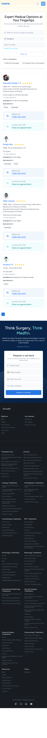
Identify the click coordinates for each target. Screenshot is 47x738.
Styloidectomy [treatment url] (29, 527)
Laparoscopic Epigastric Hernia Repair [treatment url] (12, 657)
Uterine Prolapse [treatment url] (29, 643)
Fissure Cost (5, 476)
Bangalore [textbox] (10, 39)
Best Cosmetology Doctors (32, 460)
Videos (4, 675)
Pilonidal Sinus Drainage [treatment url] (9, 566)
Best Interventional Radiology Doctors (33, 474)
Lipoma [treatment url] (4, 653)
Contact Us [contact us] (5, 430)
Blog (3, 672)
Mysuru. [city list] (26, 346)
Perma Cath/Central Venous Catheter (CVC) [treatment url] (33, 606)
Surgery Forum (6, 680)
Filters (23, 54)
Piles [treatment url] (3, 561)
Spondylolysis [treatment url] (28, 564)
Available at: (7, 100)
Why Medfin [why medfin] (5, 436)
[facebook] (16, 704)
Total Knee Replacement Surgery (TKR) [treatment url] (34, 486)
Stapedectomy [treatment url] (29, 535)
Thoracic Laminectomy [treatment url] (31, 579)
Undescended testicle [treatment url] (9, 499)
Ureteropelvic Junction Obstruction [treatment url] (9, 502)
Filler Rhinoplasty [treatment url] (7, 535)
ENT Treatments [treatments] (30, 519)
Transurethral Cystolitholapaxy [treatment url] (12, 508)
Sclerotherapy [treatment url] (28, 617)
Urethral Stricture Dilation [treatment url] (10, 511)
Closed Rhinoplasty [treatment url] (8, 530)
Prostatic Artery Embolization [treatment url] (11, 603)
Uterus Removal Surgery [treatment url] (32, 635)
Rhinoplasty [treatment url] (6, 527)
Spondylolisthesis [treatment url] (30, 561)
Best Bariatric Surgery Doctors (33, 471)
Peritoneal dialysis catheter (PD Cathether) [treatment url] (34, 610)
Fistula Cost (5, 473)
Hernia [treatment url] (4, 637)
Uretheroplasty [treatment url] (7, 496)
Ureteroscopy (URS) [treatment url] (8, 493)
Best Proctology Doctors (31, 466)
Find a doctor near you (31, 478)
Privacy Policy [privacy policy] (5, 425)
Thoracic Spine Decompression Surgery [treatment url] (34, 570)
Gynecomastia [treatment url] (6, 524)
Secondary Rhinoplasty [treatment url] (9, 533)
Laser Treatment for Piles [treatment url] (10, 564)
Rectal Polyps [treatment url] (6, 569)
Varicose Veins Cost (7, 455)
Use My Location (11, 48)
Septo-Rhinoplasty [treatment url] (30, 541)
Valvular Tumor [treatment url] (29, 652)
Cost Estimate (6, 688)
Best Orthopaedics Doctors (32, 457)
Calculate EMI (6, 683)
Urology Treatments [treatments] (9, 483)
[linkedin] (26, 704)
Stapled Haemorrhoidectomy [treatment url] (11, 580)
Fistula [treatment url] (4, 555)
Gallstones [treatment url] (5, 645)
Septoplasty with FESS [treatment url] (31, 544)
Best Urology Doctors (30, 455)
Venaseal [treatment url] (27, 614)
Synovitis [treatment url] (27, 493)
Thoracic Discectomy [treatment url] (31, 576)
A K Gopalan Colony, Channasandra (34, 63)
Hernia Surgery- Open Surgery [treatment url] (11, 640)
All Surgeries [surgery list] (28, 422)
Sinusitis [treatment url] (27, 530)
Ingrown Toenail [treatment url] (7, 660)
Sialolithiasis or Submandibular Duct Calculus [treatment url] (34, 547)
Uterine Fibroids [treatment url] (29, 646)
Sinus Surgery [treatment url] (28, 522)
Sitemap (4, 691)
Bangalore (27, 672)
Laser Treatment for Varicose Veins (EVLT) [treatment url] (33, 597)
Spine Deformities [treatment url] (30, 558)
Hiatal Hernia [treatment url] (6, 648)
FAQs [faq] (3, 433)
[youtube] (31, 704)
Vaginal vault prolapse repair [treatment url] (33, 638)
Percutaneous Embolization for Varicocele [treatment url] (12, 594)
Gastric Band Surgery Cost (9, 468)
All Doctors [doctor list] (28, 419)
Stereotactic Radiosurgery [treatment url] (32, 533)
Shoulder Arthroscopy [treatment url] (31, 502)
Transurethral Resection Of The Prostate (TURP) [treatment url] (12, 490)
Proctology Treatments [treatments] (10, 553)
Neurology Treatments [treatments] (32, 553)
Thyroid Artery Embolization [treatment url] (11, 598)
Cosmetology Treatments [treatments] (11, 519)
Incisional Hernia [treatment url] (7, 651)
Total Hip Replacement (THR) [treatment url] (33, 496)
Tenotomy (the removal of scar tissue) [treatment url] (34, 624)
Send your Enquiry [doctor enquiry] (30, 425)
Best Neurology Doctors (31, 468)
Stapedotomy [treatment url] (28, 538)
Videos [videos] (3, 422)
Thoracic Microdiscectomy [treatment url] (33, 573)
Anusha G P (8, 264)
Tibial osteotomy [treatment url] (29, 499)
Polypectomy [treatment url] (6, 577)
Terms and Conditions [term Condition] (8, 427)
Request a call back (23, 392)
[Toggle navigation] (43, 4)
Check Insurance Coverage (10, 686)
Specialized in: (8, 104)
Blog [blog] (2, 419)
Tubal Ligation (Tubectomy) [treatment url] (33, 649)
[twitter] (21, 704)
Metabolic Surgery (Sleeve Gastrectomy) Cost (9, 464)
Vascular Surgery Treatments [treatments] (30, 590)
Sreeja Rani (8, 144)
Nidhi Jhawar (9, 201)
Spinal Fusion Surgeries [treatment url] (31, 566)
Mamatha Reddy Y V (12, 83)
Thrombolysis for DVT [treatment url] (31, 600)
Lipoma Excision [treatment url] (7, 642)
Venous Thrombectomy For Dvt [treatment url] (34, 603)
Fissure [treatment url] (4, 558)
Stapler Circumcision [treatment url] (8, 506)
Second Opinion (7, 677)
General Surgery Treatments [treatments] (8, 633)
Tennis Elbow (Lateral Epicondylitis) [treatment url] (31, 490)
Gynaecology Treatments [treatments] (33, 632)
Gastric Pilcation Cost (8, 471)
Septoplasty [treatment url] (28, 524)
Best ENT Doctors (29, 463)
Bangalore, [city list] (20, 346)
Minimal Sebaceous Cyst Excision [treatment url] (10, 663)
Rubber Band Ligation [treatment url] (9, 575)
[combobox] (23, 39)
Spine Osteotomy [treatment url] (30, 581)
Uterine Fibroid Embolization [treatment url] (11, 600)
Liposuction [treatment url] (6, 522)
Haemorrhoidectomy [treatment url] (9, 572)
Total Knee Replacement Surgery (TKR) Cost (11, 458)
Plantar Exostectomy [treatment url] (31, 627)
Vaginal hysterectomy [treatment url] (31, 641)
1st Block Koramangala (11, 63)
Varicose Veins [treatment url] (29, 594)
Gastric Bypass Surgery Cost (10, 461)
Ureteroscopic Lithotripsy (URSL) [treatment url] (10, 486)
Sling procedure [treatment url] (7, 514)
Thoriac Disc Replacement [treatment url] (32, 584)
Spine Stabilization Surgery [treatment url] (33, 555)
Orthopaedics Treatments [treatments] (34, 483)
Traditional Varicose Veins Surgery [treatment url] (32, 620)
